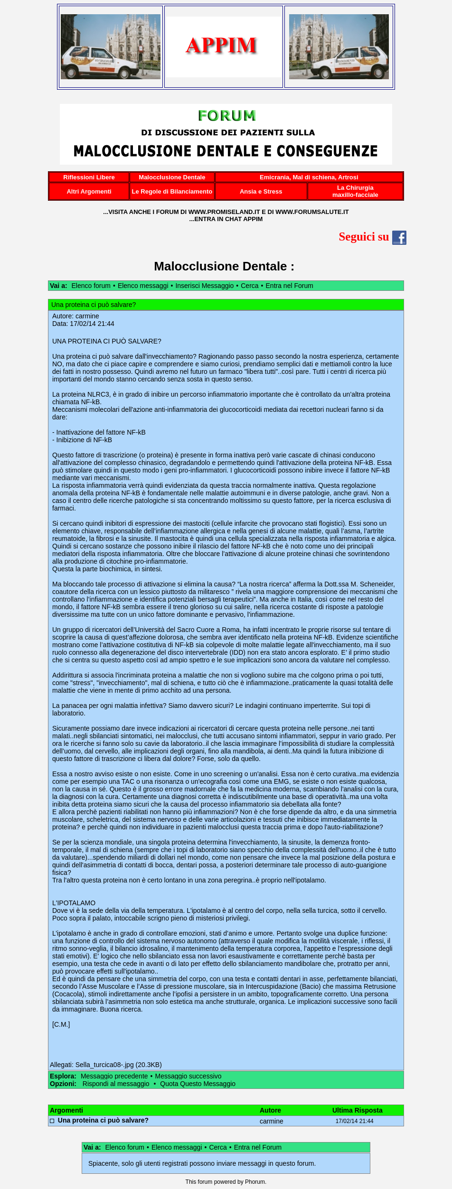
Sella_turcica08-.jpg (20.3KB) (118, 1064)
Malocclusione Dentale (220, 266)
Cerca (249, 285)
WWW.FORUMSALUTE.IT (312, 211)
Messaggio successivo (188, 1076)
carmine (87, 316)
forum (205, 1182)
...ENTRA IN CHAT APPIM (226, 219)
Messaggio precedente (114, 1076)
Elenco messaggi (143, 285)
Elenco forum (90, 285)
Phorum (255, 1182)
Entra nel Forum (289, 285)
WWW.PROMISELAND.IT (224, 211)
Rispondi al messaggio (116, 1083)
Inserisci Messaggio (204, 285)
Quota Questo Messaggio (197, 1083)
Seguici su (372, 236)
